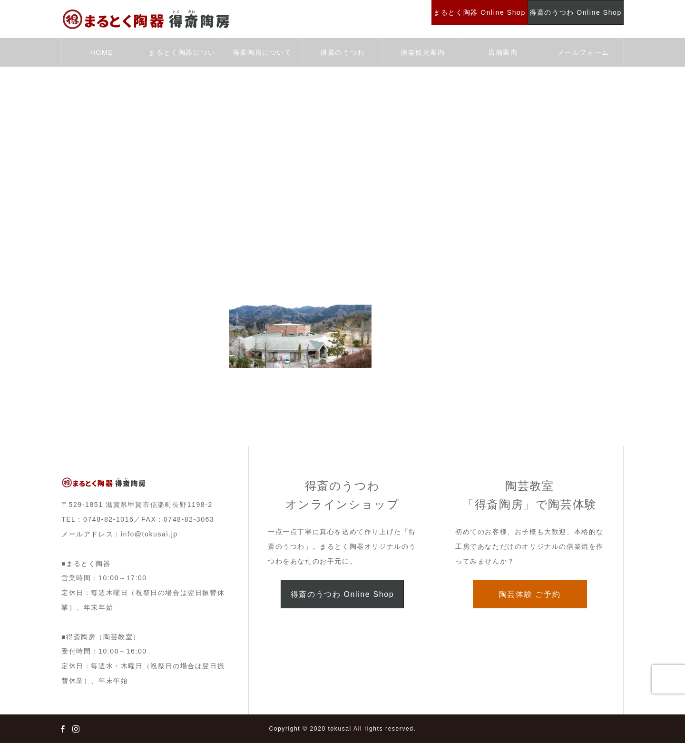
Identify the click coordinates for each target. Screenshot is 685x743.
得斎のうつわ (342, 52)
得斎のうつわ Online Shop (342, 594)
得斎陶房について (262, 52)
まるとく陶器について (181, 58)
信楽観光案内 (423, 52)
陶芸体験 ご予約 (529, 594)
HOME (101, 52)
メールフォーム (583, 52)
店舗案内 (503, 52)
